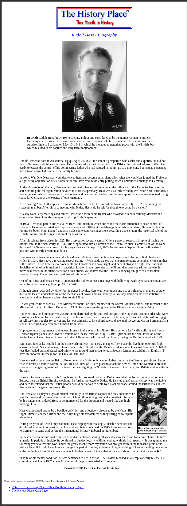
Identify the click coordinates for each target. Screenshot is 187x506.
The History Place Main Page (30, 490)
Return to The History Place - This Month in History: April (48, 487)
